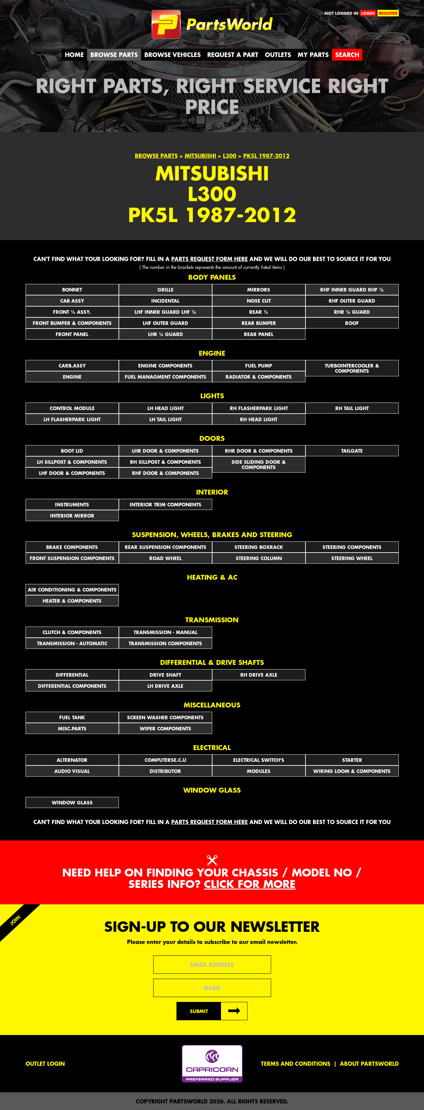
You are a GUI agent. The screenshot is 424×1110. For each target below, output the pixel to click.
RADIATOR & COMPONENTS (259, 376)
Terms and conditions (295, 1063)
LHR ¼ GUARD (165, 334)
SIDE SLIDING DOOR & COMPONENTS (258, 464)
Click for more (250, 884)
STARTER (352, 760)
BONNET (72, 289)
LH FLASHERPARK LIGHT (72, 419)
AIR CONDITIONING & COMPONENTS (72, 589)
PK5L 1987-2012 (266, 155)
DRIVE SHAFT (165, 674)
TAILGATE (352, 450)
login (368, 13)
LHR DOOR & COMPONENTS (165, 450)
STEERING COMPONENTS (352, 547)
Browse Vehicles (172, 54)
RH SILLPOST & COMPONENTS (165, 462)
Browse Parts (114, 54)
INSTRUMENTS (72, 504)
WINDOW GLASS (72, 802)
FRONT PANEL (72, 334)
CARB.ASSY (72, 365)
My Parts (313, 54)
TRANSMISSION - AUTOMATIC (72, 643)
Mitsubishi (200, 155)
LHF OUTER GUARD (165, 323)
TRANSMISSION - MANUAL (165, 632)
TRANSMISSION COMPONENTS (165, 643)
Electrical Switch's (258, 760)
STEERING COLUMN (259, 558)
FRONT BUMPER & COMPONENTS (72, 323)
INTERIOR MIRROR (72, 515)
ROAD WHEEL (165, 558)
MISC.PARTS (72, 728)
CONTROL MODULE (72, 408)
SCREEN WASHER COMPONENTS (165, 717)
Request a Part (232, 54)
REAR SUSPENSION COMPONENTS (165, 547)
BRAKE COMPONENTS (72, 547)
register (388, 13)
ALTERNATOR (72, 760)
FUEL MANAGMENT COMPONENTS (165, 376)
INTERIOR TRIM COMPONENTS (165, 504)
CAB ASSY (72, 300)
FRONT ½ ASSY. (72, 312)
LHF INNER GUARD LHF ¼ (165, 312)
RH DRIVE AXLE (258, 674)
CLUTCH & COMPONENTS (72, 632)
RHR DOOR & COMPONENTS (259, 450)
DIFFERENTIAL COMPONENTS (72, 686)
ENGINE (72, 376)
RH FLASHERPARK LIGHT (259, 408)
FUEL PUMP (258, 365)
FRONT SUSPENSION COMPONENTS (72, 558)
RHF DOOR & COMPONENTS (165, 473)
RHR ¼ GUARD (352, 312)
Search (347, 54)
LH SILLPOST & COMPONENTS (72, 462)
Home (74, 54)
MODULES (258, 771)
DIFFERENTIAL (72, 674)
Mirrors (258, 289)
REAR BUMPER (259, 323)
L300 (229, 155)
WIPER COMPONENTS (165, 728)
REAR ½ (258, 312)
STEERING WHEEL (352, 558)
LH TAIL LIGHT (165, 419)
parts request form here (209, 258)
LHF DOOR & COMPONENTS (72, 473)
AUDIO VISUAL (72, 771)
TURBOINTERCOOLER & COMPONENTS (352, 368)
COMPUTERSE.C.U (165, 760)
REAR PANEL (258, 334)
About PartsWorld (369, 1063)
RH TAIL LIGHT (352, 408)
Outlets (278, 54)
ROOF (352, 323)
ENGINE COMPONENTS (165, 365)
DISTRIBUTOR (165, 771)
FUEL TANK (72, 717)
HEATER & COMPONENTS (72, 600)
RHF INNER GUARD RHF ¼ (352, 289)
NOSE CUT (259, 300)
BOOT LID (72, 450)
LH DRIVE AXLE (165, 686)
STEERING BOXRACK (258, 547)
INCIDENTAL (165, 300)
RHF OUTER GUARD (352, 300)
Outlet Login (45, 1063)
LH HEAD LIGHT (165, 408)
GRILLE (165, 289)
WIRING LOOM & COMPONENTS (352, 771)
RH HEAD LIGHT (258, 419)
